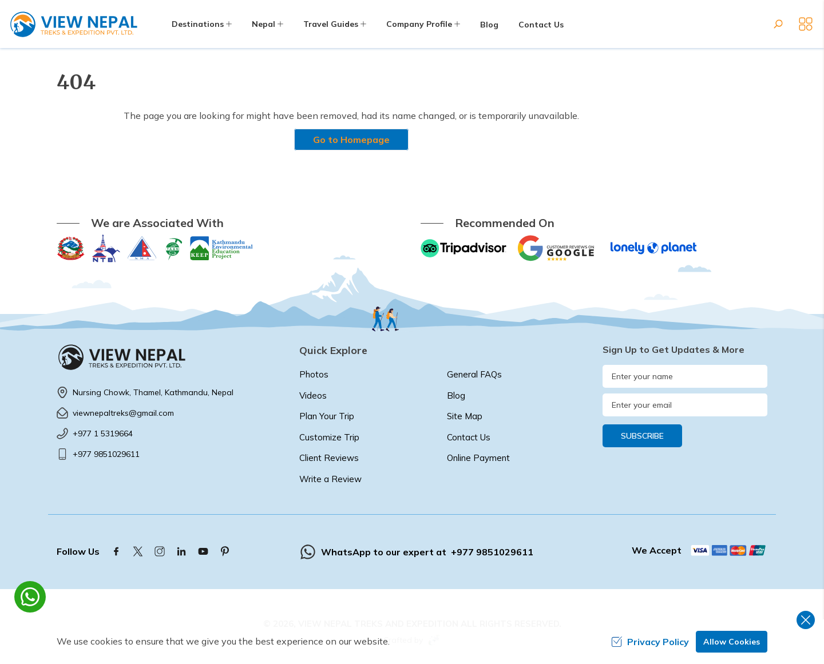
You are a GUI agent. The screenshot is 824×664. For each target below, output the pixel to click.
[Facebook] (116, 551)
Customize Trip (329, 437)
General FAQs (474, 374)
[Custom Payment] (728, 550)
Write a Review (330, 479)
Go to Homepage (351, 139)
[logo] (169, 357)
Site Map (464, 416)
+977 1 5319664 (103, 433)
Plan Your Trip (326, 416)
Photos (313, 374)
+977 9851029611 (106, 454)
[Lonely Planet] (653, 248)
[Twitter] (138, 551)
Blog (489, 24)
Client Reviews (329, 457)
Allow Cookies (731, 642)
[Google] (558, 248)
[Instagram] (160, 551)
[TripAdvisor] (463, 248)
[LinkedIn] (181, 551)
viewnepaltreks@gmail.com (123, 413)
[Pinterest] (225, 551)
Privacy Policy (650, 641)
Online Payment (478, 457)
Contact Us (541, 24)
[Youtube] (203, 551)
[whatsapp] (30, 597)
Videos (313, 395)
